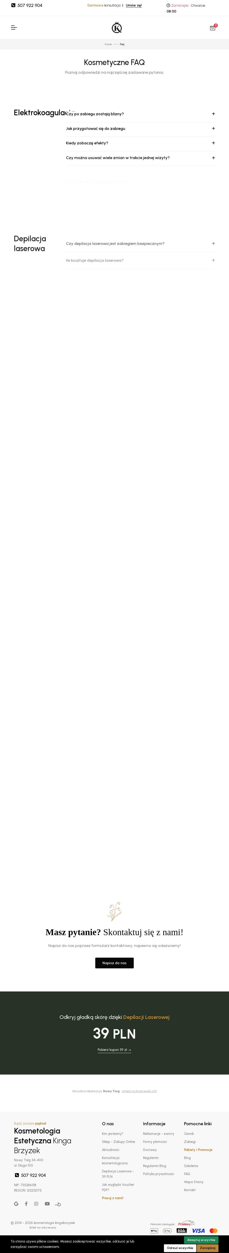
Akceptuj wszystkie (201, 1240)
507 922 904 (26, 5)
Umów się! (134, 5)
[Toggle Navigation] (14, 27)
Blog (187, 1158)
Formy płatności (155, 1142)
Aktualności (110, 1150)
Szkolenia (191, 1166)
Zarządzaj (207, 1248)
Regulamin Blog (154, 1166)
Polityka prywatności (158, 1174)
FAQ (187, 1174)
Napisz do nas (114, 1003)
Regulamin (151, 1158)
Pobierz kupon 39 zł (114, 1050)
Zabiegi (190, 1142)
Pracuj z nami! (112, 1198)
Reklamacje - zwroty (158, 1134)
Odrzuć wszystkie (180, 1248)
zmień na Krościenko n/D (139, 1091)
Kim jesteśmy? (112, 1134)
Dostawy (150, 1150)
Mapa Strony (194, 1182)
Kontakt (190, 1190)
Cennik (189, 1134)
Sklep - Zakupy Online (118, 1142)
